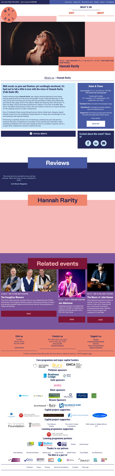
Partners (30, 467)
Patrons (96, 343)
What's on (49, 77)
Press (39, 467)
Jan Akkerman (65, 303)
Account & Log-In (87, 2)
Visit (71, 13)
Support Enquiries (95, 348)
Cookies (75, 467)
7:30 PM (109, 294)
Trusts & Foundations (96, 346)
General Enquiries (57, 346)
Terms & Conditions (61, 467)
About (100, 13)
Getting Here (19, 347)
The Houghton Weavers (12, 297)
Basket (96, 2)
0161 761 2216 (61, 339)
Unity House (84, 444)
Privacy (47, 467)
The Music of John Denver (100, 297)
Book (29, 314)
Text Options (110, 2)
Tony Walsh (84, 453)
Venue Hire (68, 2)
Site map (85, 467)
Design (85, 354)
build (90, 354)
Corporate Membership (95, 341)
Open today (29, 2)
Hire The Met (57, 343)
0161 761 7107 (60, 341)
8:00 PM (25, 294)
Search (102, 2)
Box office (10, 2)
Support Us (76, 2)
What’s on (86, 7)
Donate (95, 339)
